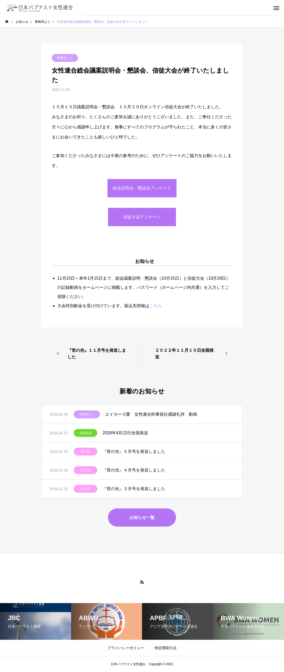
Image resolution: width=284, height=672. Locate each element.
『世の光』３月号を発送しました (134, 488)
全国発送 (85, 433)
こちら (155, 306)
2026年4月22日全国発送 (125, 433)
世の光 (85, 451)
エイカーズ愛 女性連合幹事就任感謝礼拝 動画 (151, 414)
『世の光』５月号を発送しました (134, 451)
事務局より (65, 58)
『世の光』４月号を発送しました (134, 470)
